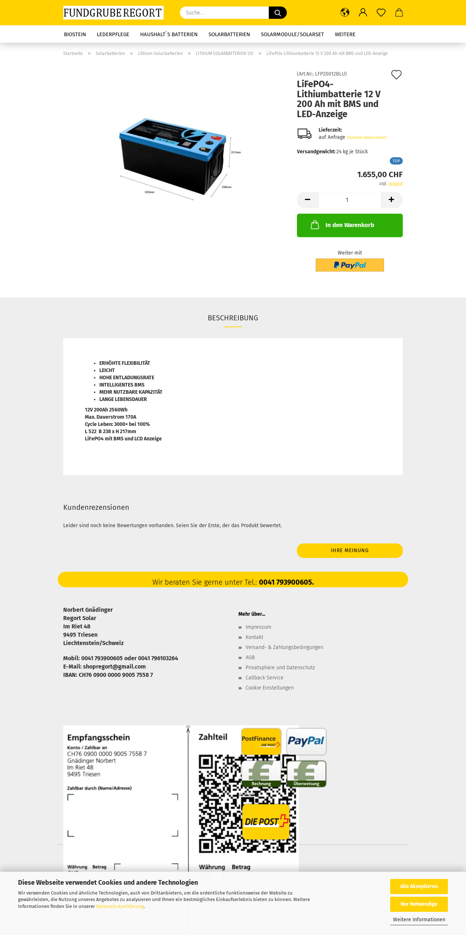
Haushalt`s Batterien (169, 34)
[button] (345, 12)
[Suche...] (278, 13)
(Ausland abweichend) (367, 137)
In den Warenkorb (341, 224)
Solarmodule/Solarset (292, 34)
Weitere (345, 34)
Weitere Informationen (419, 920)
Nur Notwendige (419, 904)
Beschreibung (233, 317)
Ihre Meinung (350, 550)
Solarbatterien (229, 34)
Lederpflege (113, 34)
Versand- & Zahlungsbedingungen (284, 647)
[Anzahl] (350, 200)
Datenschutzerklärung (120, 906)
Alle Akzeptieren (419, 886)
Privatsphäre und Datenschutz (280, 668)
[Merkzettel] (381, 12)
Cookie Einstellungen (270, 688)
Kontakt (254, 637)
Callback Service (265, 678)
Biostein (75, 34)
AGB (250, 657)
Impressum (258, 627)
